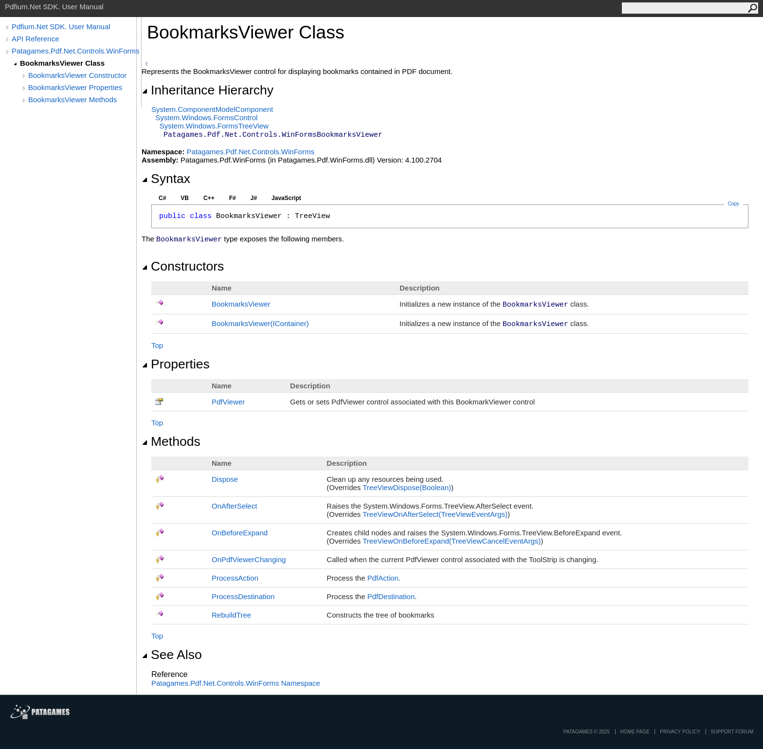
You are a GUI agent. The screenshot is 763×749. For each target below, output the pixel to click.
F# (232, 198)
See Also (172, 654)
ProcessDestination (243, 596)
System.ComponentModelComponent (212, 109)
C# (162, 198)
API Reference (35, 39)
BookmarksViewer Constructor (77, 75)
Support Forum (732, 731)
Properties (176, 364)
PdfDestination (391, 596)
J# (254, 198)
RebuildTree (231, 615)
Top (157, 345)
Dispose (225, 479)
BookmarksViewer (241, 304)
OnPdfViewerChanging (249, 559)
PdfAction (383, 578)
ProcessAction (235, 578)
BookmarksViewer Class (62, 63)
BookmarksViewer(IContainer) (260, 323)
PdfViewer (228, 402)
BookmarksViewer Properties (75, 87)
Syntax (166, 178)
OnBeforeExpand (240, 533)
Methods (171, 441)
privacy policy (680, 731)
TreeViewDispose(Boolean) (407, 487)
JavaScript (286, 198)
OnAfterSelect (234, 506)
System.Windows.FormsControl (206, 117)
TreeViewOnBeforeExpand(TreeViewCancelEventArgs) (452, 541)
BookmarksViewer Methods (72, 99)
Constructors (183, 266)
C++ (209, 198)
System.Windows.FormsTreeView (214, 126)
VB (185, 198)
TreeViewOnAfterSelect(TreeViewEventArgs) (435, 514)
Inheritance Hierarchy (207, 90)
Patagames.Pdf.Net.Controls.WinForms (76, 51)
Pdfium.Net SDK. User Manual (61, 26)
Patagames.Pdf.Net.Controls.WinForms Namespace (235, 683)
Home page (635, 731)
